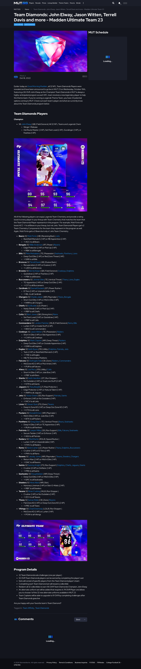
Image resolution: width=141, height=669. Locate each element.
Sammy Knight (34, 465)
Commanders (65, 361)
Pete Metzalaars (33, 253)
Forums (72, 3)
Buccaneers (75, 448)
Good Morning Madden (37, 86)
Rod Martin (34, 439)
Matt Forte (32, 236)
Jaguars (75, 465)
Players (31, 3)
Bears (61, 421)
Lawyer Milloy (35, 430)
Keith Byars (33, 349)
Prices (44, 3)
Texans (51, 404)
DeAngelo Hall (35, 361)
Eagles (77, 279)
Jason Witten (36, 332)
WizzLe (23, 75)
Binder (78, 3)
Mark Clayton (36, 340)
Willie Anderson (36, 245)
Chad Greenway (36, 508)
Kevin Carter (32, 448)
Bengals (67, 297)
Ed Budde (32, 305)
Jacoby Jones (35, 456)
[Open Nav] (83, 3)
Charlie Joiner (37, 297)
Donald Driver (35, 413)
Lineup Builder (52, 3)
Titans (65, 279)
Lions (75, 253)
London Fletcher (41, 323)
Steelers (66, 456)
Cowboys (62, 271)
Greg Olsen (35, 421)
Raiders (60, 332)
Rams (55, 314)
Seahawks (59, 253)
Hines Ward (34, 482)
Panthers (68, 253)
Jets (58, 236)
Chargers (75, 456)
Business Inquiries (81, 663)
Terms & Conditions (66, 663)
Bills (75, 323)
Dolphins (70, 271)
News (27, 9)
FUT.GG (92, 663)
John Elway (26, 124)
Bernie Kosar (34, 271)
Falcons (65, 430)
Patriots (60, 349)
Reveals (38, 3)
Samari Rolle (33, 500)
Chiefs (68, 465)
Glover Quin (32, 404)
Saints (64, 395)
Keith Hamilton (34, 378)
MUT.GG (17, 9)
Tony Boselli (35, 387)
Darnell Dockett (37, 288)
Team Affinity (18, 24)
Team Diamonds (29, 24)
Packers (62, 340)
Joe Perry (32, 369)
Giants (82, 465)
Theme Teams (63, 3)
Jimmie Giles (38, 279)
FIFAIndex (100, 663)
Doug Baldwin (37, 474)
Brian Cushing (34, 491)
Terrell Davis (35, 262)
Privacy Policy (52, 663)
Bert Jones (32, 314)
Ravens (57, 245)
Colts (49, 369)
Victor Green (31, 395)
